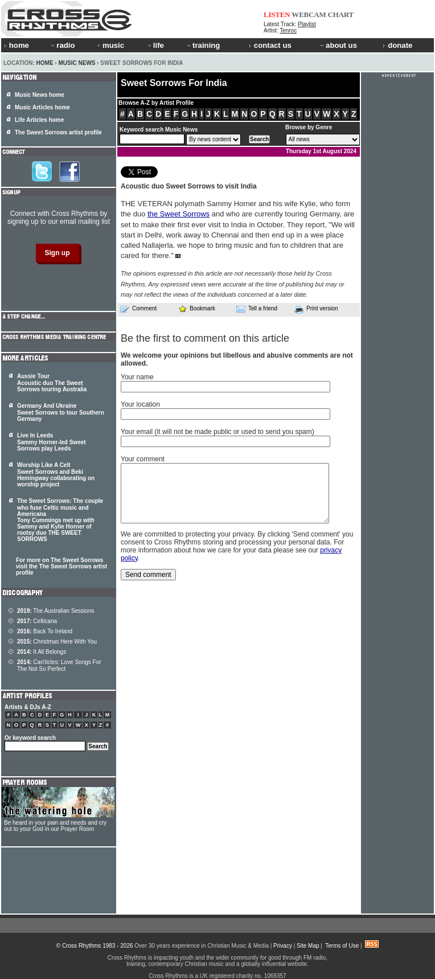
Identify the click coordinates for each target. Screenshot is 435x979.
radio (62, 45)
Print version (316, 309)
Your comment (143, 459)
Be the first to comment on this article (205, 338)
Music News (76, 63)
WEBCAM (309, 14)
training (203, 45)
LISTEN (277, 14)
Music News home (39, 95)
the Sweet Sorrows (178, 214)
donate (397, 45)
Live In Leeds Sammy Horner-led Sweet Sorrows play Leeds (51, 442)
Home (45, 63)
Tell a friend (256, 309)
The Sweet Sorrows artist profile (58, 132)
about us (338, 45)
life (155, 45)
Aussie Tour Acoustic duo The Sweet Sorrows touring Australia (52, 382)
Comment (138, 309)
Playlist (307, 24)
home (16, 45)
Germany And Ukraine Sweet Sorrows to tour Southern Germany (60, 412)
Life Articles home (39, 120)
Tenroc (288, 30)
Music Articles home (42, 107)
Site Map (308, 946)
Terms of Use (342, 946)
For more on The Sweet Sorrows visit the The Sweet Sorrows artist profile (61, 566)
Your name (137, 377)
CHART (341, 14)
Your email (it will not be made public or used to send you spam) (217, 432)
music (110, 45)
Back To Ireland (44, 631)
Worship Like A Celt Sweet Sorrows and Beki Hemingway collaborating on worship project (56, 475)
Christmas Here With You (57, 641)
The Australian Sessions (55, 611)
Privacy (282, 946)
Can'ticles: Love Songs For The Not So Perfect (59, 665)
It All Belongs (41, 652)
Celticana (37, 621)
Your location (140, 404)
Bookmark (196, 308)
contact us (270, 45)
